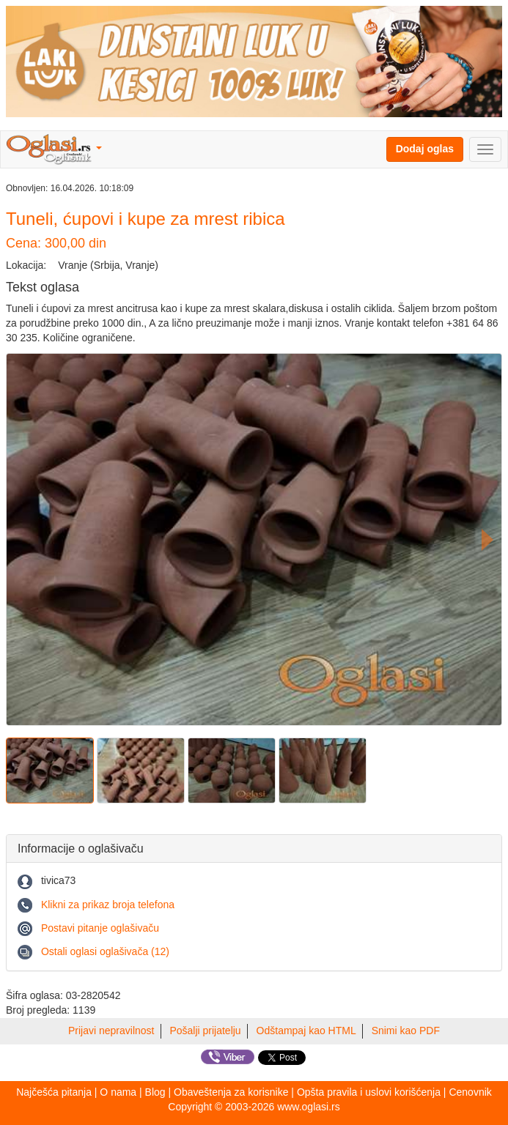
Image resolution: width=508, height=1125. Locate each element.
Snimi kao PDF (406, 1030)
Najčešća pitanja (54, 1092)
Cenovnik (470, 1092)
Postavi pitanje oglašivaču (100, 928)
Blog (155, 1092)
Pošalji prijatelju (204, 1030)
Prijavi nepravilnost (111, 1030)
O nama (118, 1092)
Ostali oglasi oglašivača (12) (105, 951)
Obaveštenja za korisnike (231, 1092)
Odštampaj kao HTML (306, 1030)
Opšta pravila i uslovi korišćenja (369, 1092)
